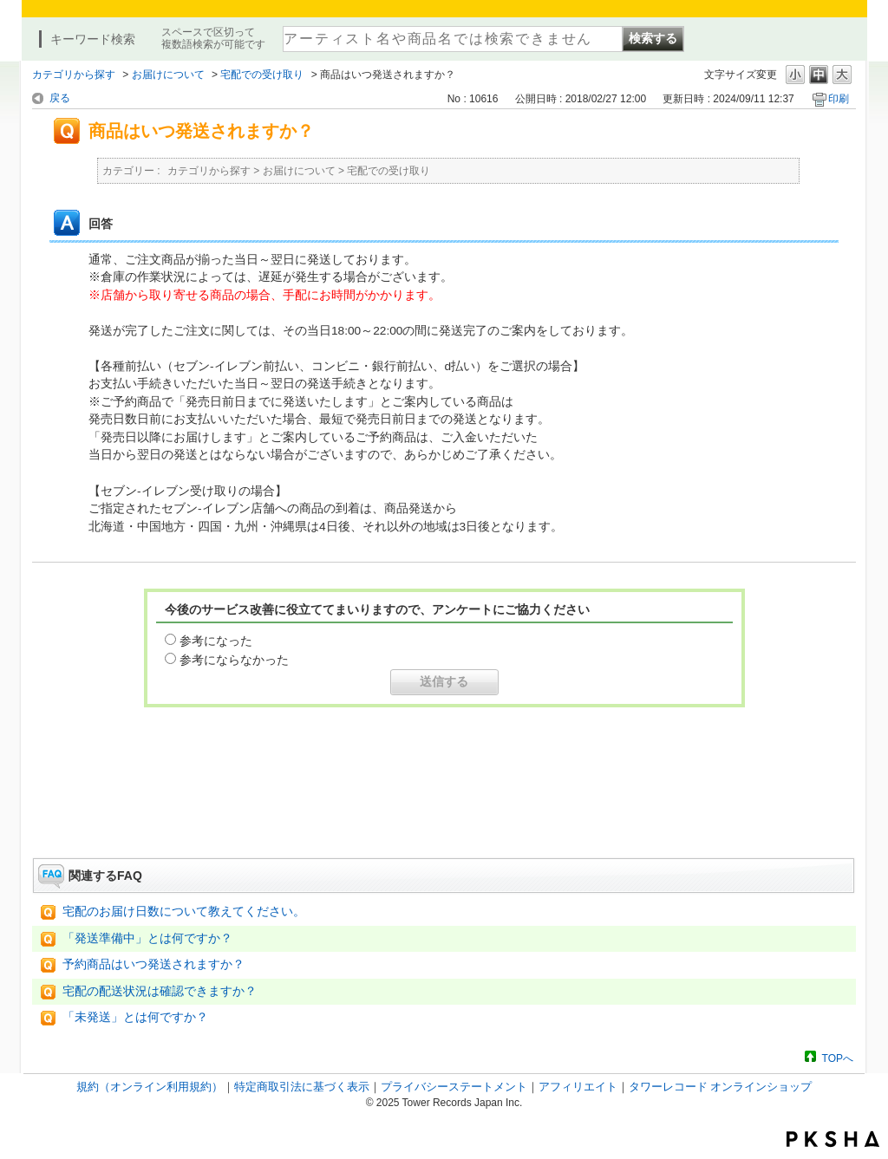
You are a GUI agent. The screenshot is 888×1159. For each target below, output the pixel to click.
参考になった (216, 641)
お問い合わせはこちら (444, 810)
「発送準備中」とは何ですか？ (147, 938)
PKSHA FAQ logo (833, 1139)
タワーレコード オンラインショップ (721, 1086)
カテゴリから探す (73, 74)
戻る (59, 98)
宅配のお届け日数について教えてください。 (183, 911)
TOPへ (837, 1058)
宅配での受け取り (262, 74)
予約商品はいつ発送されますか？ (153, 964)
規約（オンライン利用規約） (149, 1086)
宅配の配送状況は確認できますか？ (159, 991)
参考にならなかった (234, 660)
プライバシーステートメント (454, 1086)
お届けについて (168, 74)
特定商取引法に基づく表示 (301, 1086)
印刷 (838, 99)
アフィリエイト (578, 1086)
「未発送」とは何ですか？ (135, 1017)
